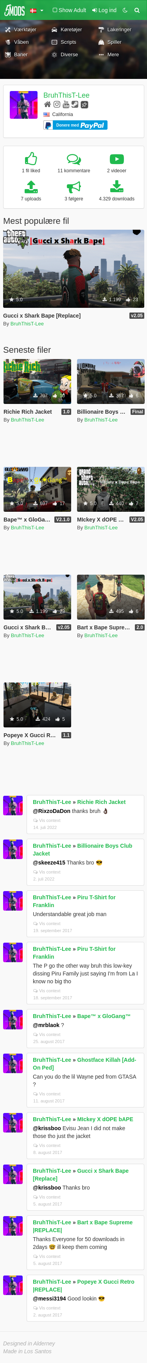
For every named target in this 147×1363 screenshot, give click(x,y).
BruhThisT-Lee (66, 95)
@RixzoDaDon (51, 811)
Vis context (47, 820)
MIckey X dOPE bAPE (105, 1119)
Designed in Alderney (29, 1343)
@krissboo (47, 1128)
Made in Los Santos (27, 1351)
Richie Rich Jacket (101, 802)
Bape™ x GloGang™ (104, 1016)
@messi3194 (49, 1298)
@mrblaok (46, 1025)
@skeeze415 (49, 862)
